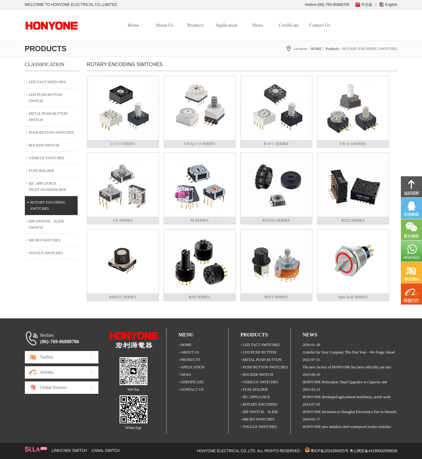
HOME (316, 49)
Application (227, 25)
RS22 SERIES (353, 220)
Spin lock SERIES (353, 297)
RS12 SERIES (276, 297)
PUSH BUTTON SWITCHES (51, 132)
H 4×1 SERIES (276, 143)
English (391, 4)
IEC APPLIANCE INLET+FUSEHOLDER (47, 186)
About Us (165, 25)
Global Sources (53, 387)
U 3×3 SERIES (123, 143)
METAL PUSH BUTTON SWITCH (48, 116)
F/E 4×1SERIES (353, 143)
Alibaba (47, 372)
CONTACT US (192, 389)
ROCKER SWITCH (44, 145)
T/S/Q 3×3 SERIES (200, 143)
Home (133, 25)
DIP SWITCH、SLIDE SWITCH (46, 224)
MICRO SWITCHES (45, 240)
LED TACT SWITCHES (47, 82)
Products (195, 25)
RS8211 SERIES (122, 297)
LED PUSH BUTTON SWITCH (45, 97)
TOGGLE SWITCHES (46, 253)
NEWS (186, 374)
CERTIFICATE (192, 382)
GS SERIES (123, 220)
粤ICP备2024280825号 (330, 451)
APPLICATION (193, 367)
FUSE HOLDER (41, 171)
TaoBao (46, 357)
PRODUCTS (190, 360)
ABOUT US (190, 352)
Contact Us (319, 25)
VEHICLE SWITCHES (46, 158)
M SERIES (199, 220)
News (257, 25)
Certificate (288, 25)
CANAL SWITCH (106, 450)
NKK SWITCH (75, 450)
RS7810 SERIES (276, 220)
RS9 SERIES (199, 297)
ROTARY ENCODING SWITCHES (48, 205)
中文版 (366, 4)
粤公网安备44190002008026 (373, 451)
